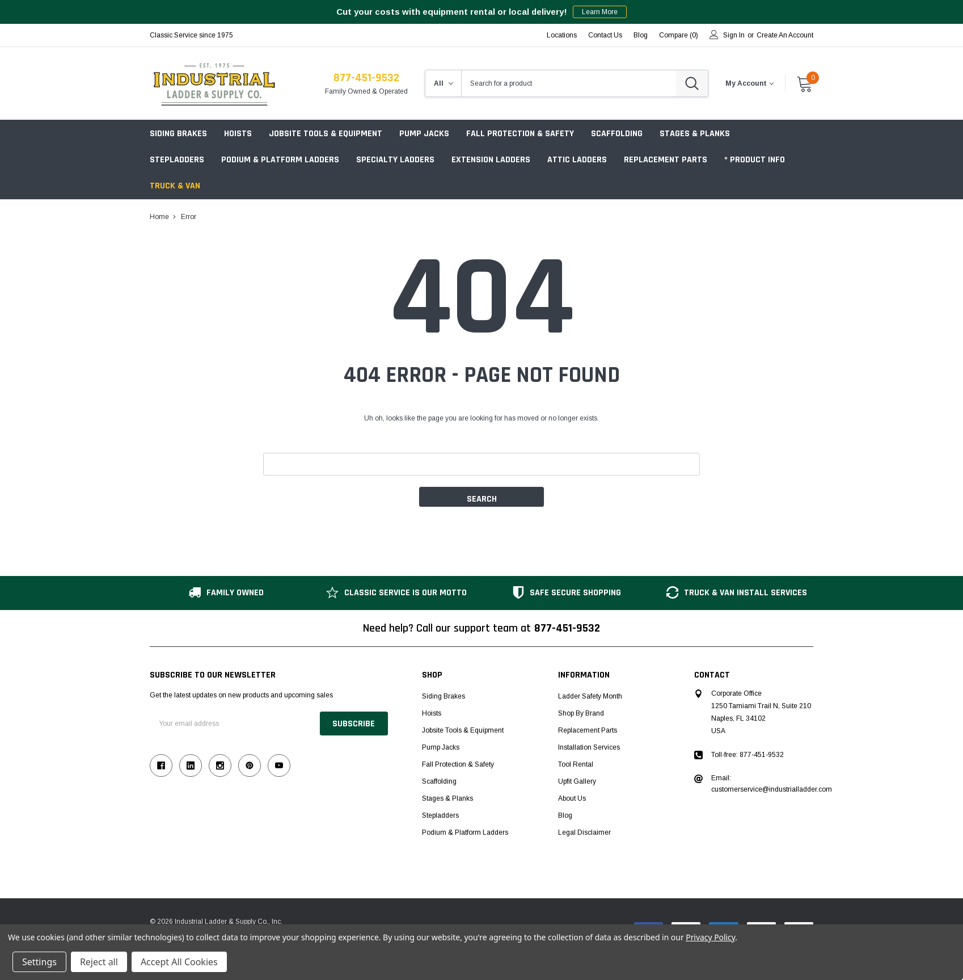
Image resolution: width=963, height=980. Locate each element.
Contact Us (605, 35)
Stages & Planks (695, 134)
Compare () (678, 35)
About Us (572, 798)
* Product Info (754, 160)
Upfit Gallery (577, 781)
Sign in (734, 35)
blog (640, 35)
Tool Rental (575, 764)
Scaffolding (617, 134)
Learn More (600, 12)
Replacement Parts (665, 160)
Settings (39, 962)
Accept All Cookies (179, 962)
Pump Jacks (424, 134)
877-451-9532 (366, 77)
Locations (562, 35)
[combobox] (569, 83)
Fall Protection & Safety (520, 134)
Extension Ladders (490, 160)
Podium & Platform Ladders (280, 160)
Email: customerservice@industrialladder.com (771, 783)
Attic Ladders (577, 160)
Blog (565, 815)
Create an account (785, 35)
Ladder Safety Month (590, 696)
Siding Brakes (178, 134)
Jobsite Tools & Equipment (325, 134)
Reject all (99, 962)
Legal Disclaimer (584, 832)
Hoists (238, 134)
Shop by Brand (581, 713)
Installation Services (589, 747)
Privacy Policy (710, 937)
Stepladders (177, 160)
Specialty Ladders (395, 160)
